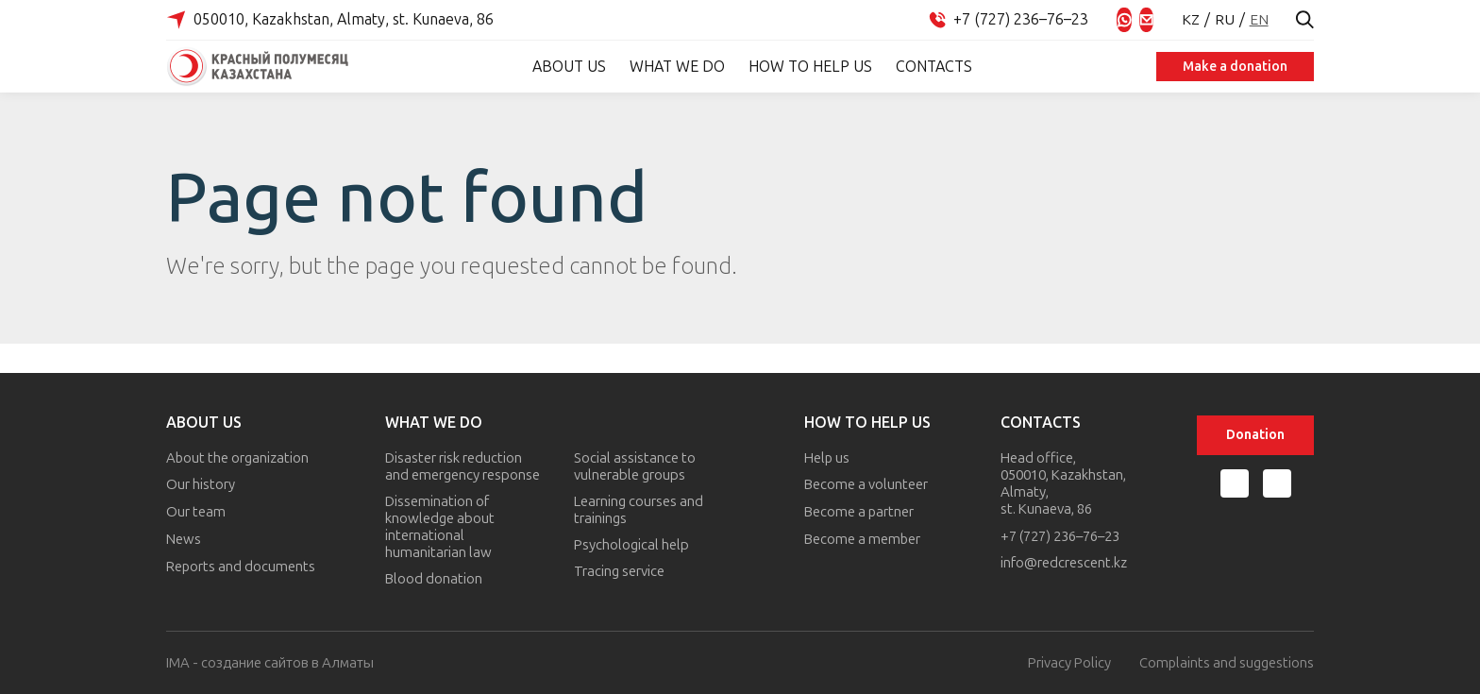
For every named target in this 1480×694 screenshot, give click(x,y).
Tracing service (620, 571)
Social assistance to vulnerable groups (636, 466)
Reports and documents (241, 563)
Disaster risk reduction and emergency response (463, 466)
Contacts (931, 67)
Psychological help (632, 544)
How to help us (807, 67)
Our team (196, 510)
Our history (200, 484)
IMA (178, 662)
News (183, 537)
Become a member (863, 537)
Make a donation (1232, 67)
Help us (828, 457)
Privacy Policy (1068, 663)
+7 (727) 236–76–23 (1060, 537)
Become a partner (860, 510)
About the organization (238, 457)
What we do (674, 67)
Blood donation (434, 578)
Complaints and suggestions (1226, 663)
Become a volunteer (867, 484)
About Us (566, 67)
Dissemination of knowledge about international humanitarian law (441, 527)
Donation (1255, 435)
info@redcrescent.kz (1064, 563)
